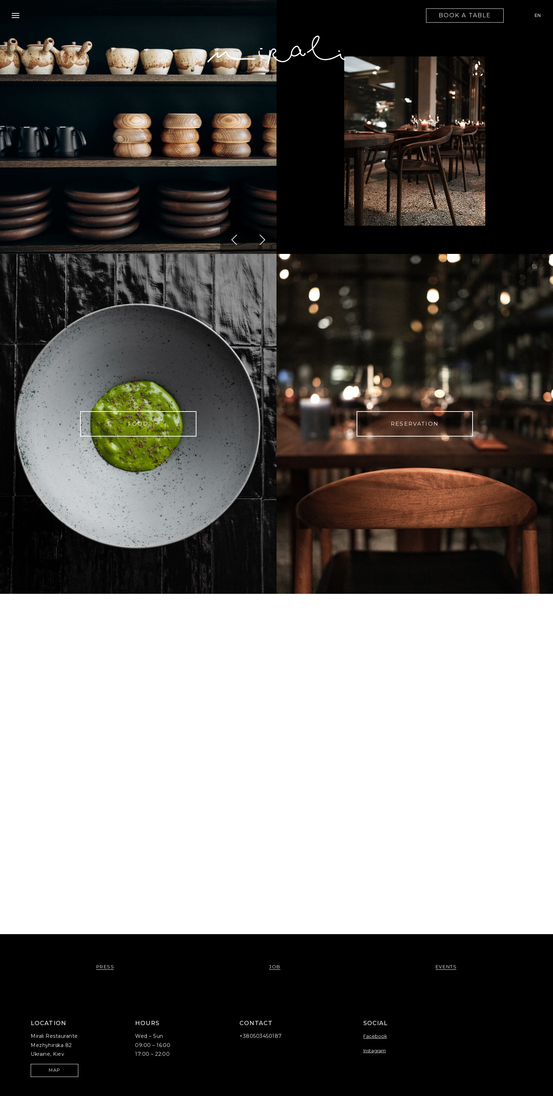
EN (538, 15)
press (105, 966)
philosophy (138, 764)
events (446, 966)
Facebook (375, 1036)
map (54, 1070)
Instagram (374, 1050)
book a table (465, 15)
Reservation (415, 423)
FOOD (138, 423)
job (275, 966)
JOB (415, 764)
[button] (234, 240)
